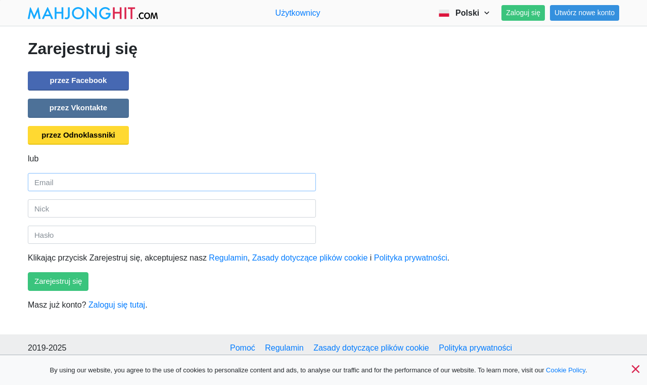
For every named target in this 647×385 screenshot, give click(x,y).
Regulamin (228, 257)
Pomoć (242, 348)
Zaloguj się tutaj (116, 305)
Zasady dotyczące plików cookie (310, 257)
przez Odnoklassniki (78, 135)
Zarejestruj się (58, 281)
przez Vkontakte (78, 107)
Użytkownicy (297, 13)
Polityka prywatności (410, 257)
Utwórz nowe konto (584, 13)
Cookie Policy (565, 370)
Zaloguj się (523, 13)
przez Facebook (78, 80)
